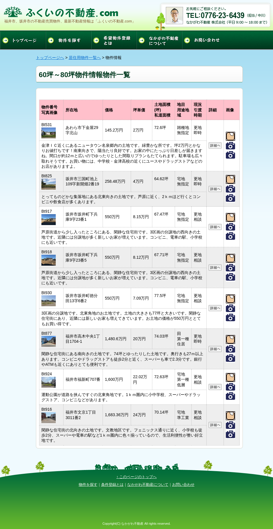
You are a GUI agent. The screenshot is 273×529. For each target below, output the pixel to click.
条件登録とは (112, 484)
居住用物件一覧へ (85, 57)
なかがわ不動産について (147, 484)
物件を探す (88, 484)
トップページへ (50, 57)
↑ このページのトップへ (136, 477)
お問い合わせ (183, 484)
